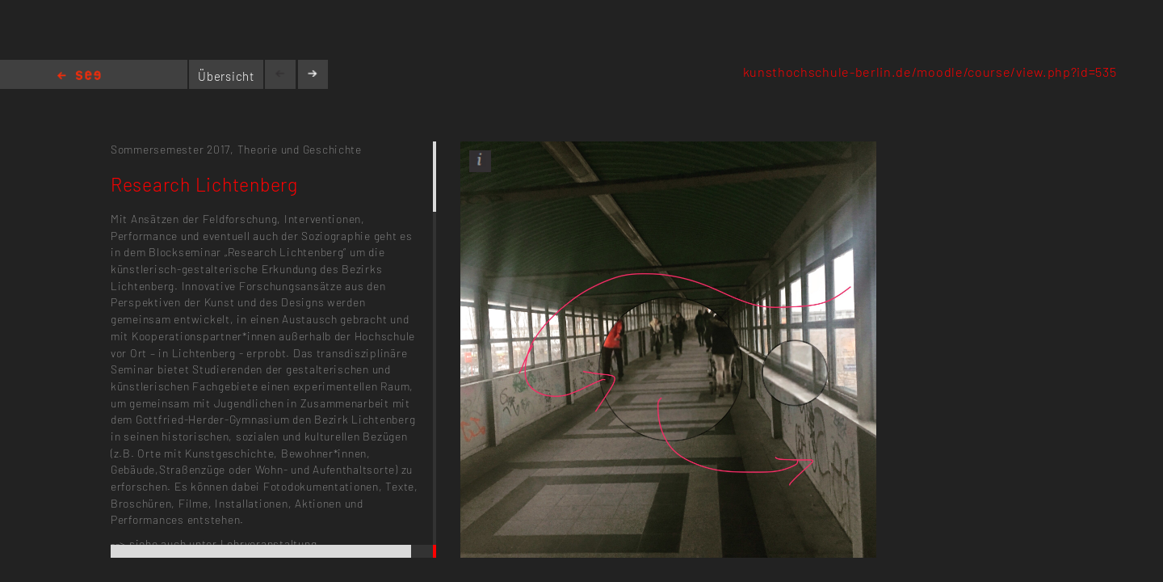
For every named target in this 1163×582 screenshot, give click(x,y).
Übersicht (226, 76)
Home (79, 76)
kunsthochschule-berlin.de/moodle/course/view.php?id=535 (930, 71)
